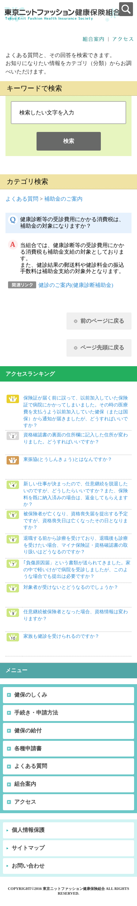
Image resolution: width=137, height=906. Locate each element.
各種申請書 (28, 748)
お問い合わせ (28, 866)
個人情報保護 (28, 830)
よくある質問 (21, 199)
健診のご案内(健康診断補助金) (75, 285)
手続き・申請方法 (36, 713)
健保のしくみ (30, 695)
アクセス (25, 802)
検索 (68, 141)
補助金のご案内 (63, 199)
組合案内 (25, 784)
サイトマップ (28, 848)
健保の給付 (28, 730)
